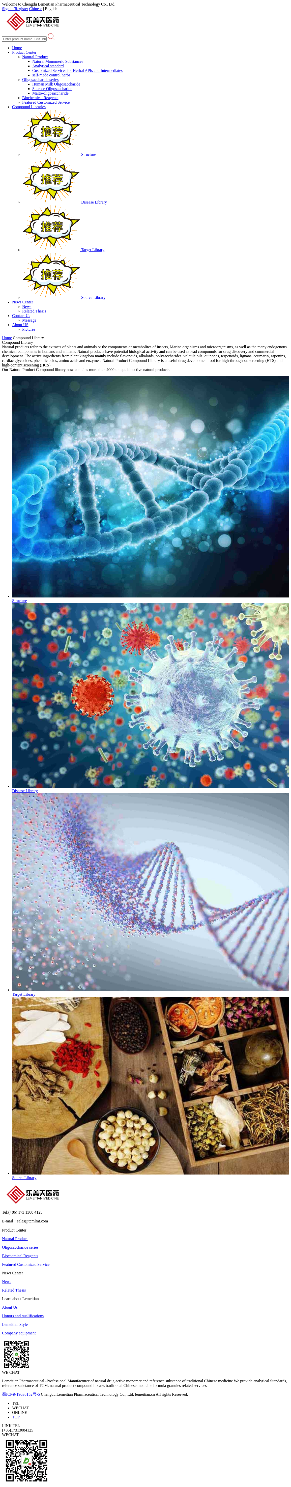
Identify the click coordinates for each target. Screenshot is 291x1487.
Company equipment (19, 1333)
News (26, 306)
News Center (22, 302)
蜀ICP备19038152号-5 (21, 1394)
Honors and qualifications (23, 1316)
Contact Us (21, 315)
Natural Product (35, 57)
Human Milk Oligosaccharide (56, 84)
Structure (59, 154)
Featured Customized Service (46, 102)
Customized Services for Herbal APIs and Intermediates (77, 70)
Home (17, 48)
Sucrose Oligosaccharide (52, 89)
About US (20, 325)
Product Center (24, 52)
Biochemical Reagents (40, 98)
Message (29, 320)
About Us (10, 1307)
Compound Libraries (29, 107)
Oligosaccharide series (40, 79)
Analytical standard (48, 66)
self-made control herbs (51, 75)
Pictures (28, 329)
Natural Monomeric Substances (57, 61)
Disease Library (64, 202)
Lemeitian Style (15, 1324)
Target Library (63, 250)
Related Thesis (34, 311)
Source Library (63, 297)
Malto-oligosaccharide (50, 93)
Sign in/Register (15, 9)
